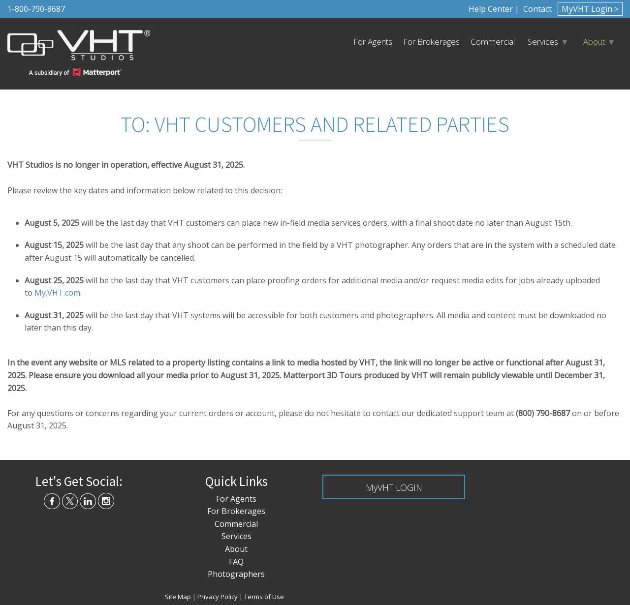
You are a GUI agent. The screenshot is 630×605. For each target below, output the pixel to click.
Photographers (236, 574)
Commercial (493, 41)
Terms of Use (264, 596)
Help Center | (494, 8)
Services (543, 41)
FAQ (236, 561)
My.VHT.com (57, 292)
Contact (536, 8)
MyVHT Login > (590, 8)
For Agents (372, 41)
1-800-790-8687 (36, 8)
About (594, 41)
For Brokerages (431, 41)
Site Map (178, 596)
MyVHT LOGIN (394, 487)
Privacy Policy (217, 596)
